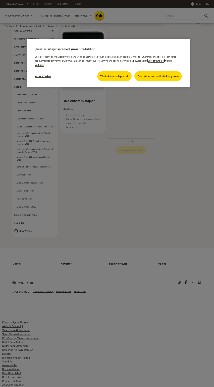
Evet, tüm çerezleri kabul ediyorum (158, 76)
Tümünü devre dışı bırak (114, 76)
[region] (108, 63)
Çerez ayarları (43, 75)
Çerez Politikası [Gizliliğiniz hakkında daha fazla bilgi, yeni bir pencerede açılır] (156, 60)
